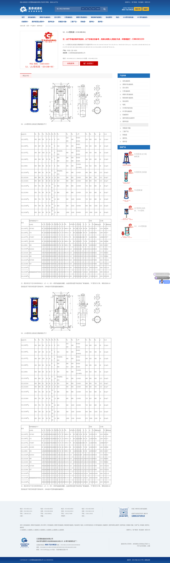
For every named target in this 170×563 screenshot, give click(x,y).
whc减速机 (23, 530)
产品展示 (33, 26)
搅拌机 (92, 21)
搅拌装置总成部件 (38, 21)
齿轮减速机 (32, 17)
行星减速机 (69, 17)
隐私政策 (147, 560)
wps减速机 (55, 530)
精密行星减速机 (82, 17)
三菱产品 (73, 21)
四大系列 (57, 17)
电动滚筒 (109, 17)
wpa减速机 (61, 530)
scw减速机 (36, 530)
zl (86, 9)
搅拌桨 (100, 21)
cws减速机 (48, 530)
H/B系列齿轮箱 (128, 17)
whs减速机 (42, 530)
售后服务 (141, 2)
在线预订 (90, 63)
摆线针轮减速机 (45, 17)
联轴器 (83, 21)
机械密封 (25, 21)
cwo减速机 (29, 530)
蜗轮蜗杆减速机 (96, 17)
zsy (83, 9)
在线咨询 (70, 63)
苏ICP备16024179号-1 (138, 560)
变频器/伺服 (62, 21)
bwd (98, 9)
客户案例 (134, 2)
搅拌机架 (51, 21)
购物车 (146, 9)
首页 (23, 17)
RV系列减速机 (142, 17)
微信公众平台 (54, 2)
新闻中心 (127, 2)
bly (93, 9)
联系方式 (147, 2)
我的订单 (137, 9)
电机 (118, 17)
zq (90, 9)
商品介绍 (26, 76)
